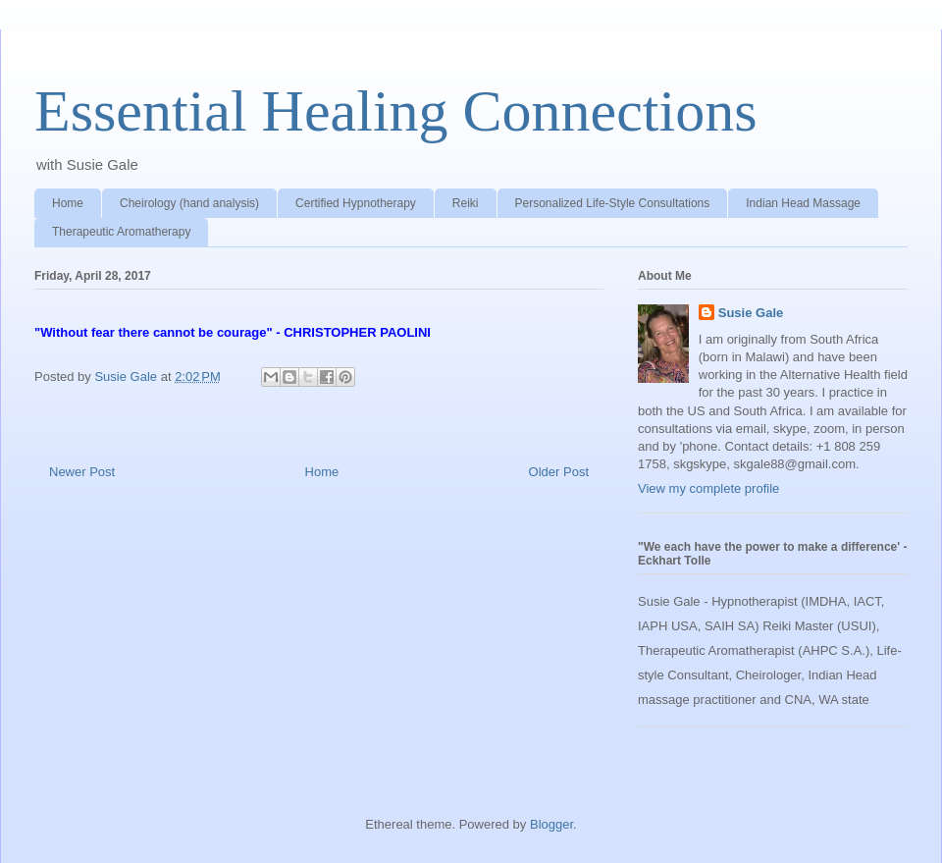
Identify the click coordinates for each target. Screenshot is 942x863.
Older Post (559, 471)
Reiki (465, 203)
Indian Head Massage (803, 203)
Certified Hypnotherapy (355, 203)
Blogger (551, 824)
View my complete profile (708, 488)
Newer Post (82, 471)
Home (67, 203)
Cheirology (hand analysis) (189, 203)
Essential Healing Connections (396, 111)
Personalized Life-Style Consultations (612, 203)
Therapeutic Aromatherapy (121, 232)
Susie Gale (750, 312)
